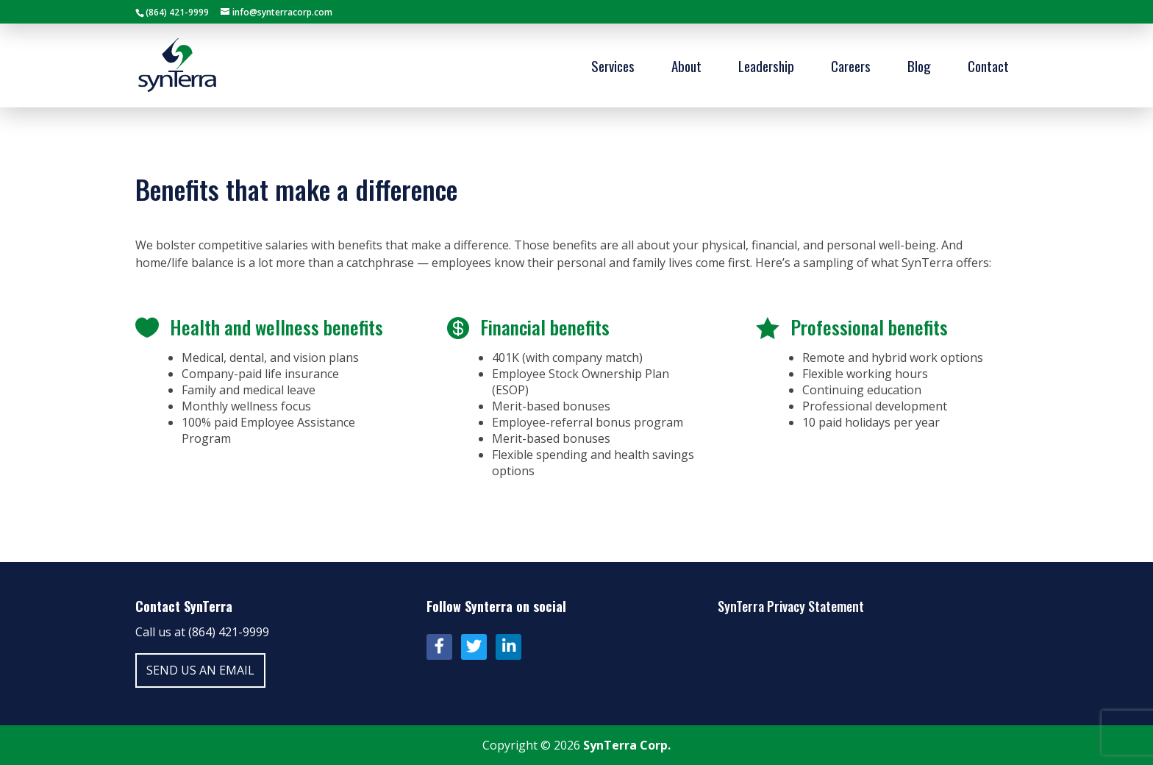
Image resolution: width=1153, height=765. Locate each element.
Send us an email (200, 670)
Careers (851, 68)
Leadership (766, 68)
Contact (988, 68)
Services (613, 68)
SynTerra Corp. (627, 745)
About (686, 68)
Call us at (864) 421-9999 (202, 632)
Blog (919, 68)
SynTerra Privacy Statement (791, 606)
